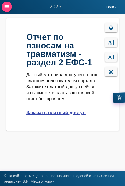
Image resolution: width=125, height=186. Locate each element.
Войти (111, 7)
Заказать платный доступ (56, 112)
